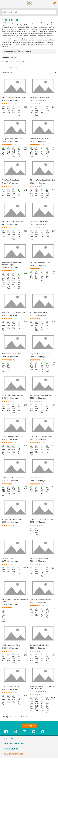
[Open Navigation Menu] (6, 4)
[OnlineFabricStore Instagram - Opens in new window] (15, 733)
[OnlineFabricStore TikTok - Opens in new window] (42, 733)
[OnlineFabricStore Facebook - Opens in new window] (6, 733)
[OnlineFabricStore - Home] (29, 6)
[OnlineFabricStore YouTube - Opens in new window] (24, 733)
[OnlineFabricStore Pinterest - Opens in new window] (33, 733)
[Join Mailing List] (28, 726)
